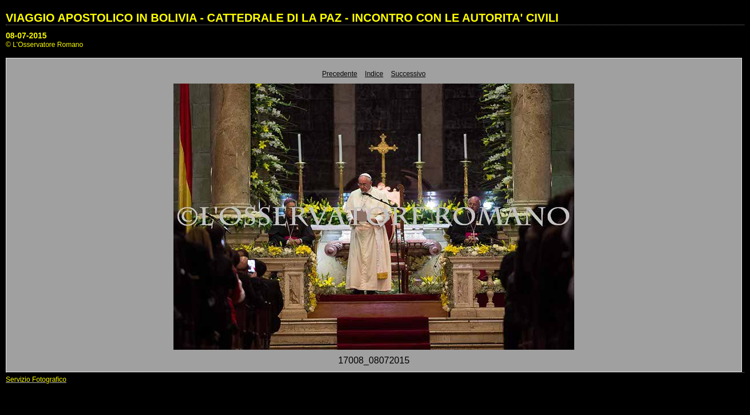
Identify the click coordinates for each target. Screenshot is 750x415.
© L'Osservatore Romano (44, 45)
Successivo (408, 74)
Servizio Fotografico (36, 380)
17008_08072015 (374, 360)
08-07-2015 (26, 35)
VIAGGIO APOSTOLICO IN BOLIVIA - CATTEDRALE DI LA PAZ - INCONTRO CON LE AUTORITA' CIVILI (282, 17)
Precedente (339, 74)
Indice (374, 74)
